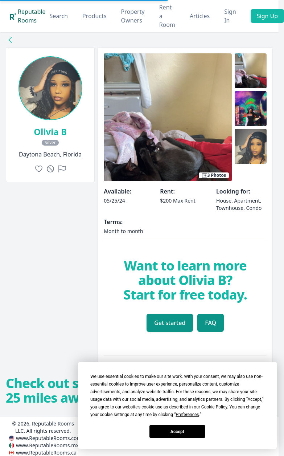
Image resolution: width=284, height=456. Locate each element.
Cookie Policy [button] (214, 407)
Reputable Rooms (27, 16)
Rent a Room (167, 16)
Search (58, 16)
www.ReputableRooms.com (49, 438)
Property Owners (133, 16)
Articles (200, 16)
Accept (177, 431)
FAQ (210, 323)
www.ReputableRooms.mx (47, 445)
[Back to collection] (10, 39)
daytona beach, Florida (50, 154)
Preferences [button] (187, 414)
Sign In (230, 16)
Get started (169, 323)
